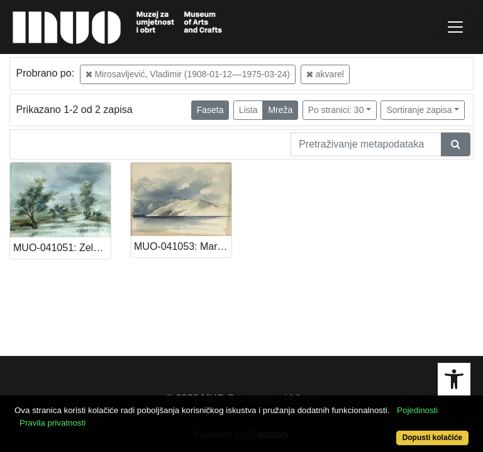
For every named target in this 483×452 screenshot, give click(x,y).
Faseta (210, 110)
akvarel (325, 74)
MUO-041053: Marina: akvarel (182, 246)
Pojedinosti (417, 410)
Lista (248, 110)
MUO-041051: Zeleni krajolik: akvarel (62, 247)
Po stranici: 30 (336, 110)
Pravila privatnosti (52, 423)
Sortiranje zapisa (419, 110)
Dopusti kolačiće (432, 437)
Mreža (280, 110)
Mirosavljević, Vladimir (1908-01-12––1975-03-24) (188, 74)
